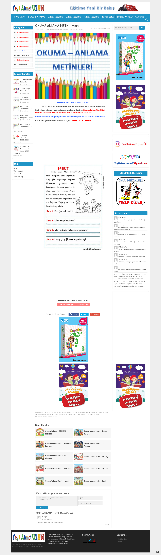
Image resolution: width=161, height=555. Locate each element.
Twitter (85, 314)
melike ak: (129, 242)
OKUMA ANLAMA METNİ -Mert (73, 300)
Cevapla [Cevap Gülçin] (107, 524)
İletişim (140, 17)
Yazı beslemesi (18, 171)
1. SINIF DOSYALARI (36, 17)
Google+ (96, 314)
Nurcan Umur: (130, 262)
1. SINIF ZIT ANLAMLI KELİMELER (24, 138)
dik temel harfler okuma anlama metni (64, 415)
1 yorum (94, 28)
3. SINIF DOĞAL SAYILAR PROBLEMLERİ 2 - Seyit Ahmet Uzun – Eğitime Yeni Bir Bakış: (130, 284)
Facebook (74, 314)
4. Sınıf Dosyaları (91, 17)
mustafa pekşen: (129, 227)
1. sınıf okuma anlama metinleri (62, 412)
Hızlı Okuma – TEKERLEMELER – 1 (26, 127)
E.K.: (129, 234)
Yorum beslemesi (19, 174)
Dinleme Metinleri (124, 17)
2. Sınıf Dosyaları (55, 17)
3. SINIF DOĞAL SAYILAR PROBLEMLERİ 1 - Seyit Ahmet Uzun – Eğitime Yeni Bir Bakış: (130, 276)
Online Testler (108, 17)
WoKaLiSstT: (129, 249)
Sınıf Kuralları (122, 539)
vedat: (130, 269)
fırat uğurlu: (129, 220)
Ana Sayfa (20, 17)
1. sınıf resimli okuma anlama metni (84, 412)
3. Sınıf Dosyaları (73, 17)
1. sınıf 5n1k (47, 412)
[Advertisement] (73, 143)
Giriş (15, 168)
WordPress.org (18, 177)
